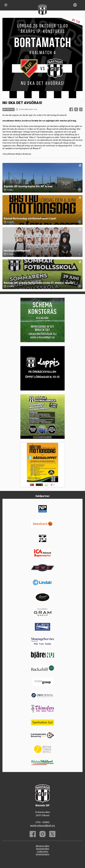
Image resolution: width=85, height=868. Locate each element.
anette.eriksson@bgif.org (42, 825)
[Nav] (6, 5)
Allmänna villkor (42, 846)
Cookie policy (42, 851)
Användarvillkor (42, 849)
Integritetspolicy (42, 854)
